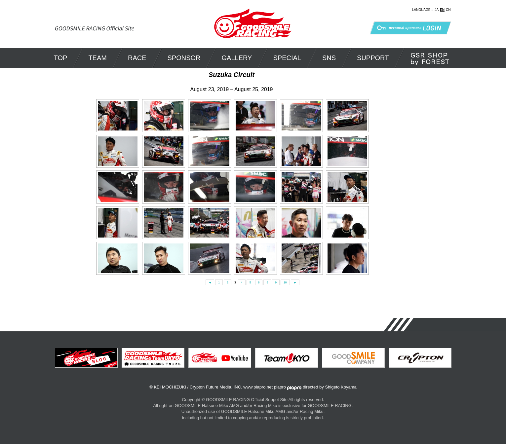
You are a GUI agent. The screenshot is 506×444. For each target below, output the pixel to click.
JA (437, 10)
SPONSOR (184, 57)
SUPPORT (373, 57)
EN (442, 10)
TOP (60, 57)
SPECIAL (287, 57)
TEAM (97, 57)
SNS (329, 57)
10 (285, 282)
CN (448, 10)
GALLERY (237, 57)
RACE (137, 57)
